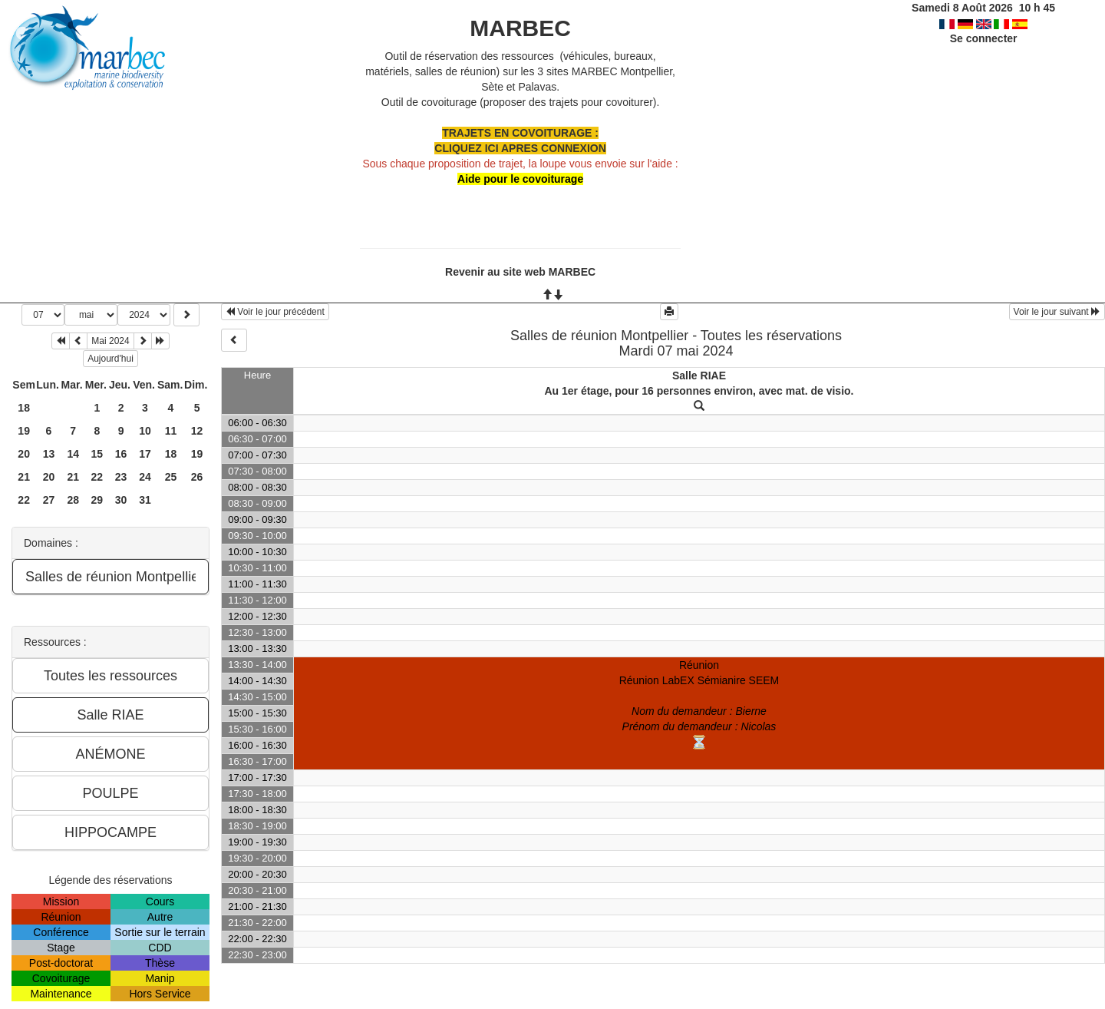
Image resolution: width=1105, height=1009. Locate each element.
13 (49, 454)
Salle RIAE (699, 375)
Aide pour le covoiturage (520, 179)
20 (24, 454)
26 (197, 477)
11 (171, 431)
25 (171, 477)
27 (49, 500)
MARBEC (520, 28)
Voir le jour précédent (275, 311)
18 (24, 408)
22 (97, 477)
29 (97, 500)
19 (24, 431)
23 (121, 477)
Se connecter (984, 38)
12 (197, 431)
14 (73, 454)
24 (145, 477)
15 (97, 454)
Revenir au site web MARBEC (520, 272)
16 (121, 454)
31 (145, 500)
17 (145, 454)
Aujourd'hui (110, 358)
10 (145, 431)
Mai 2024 (110, 341)
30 (121, 500)
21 (24, 477)
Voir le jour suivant (1057, 311)
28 (73, 500)
